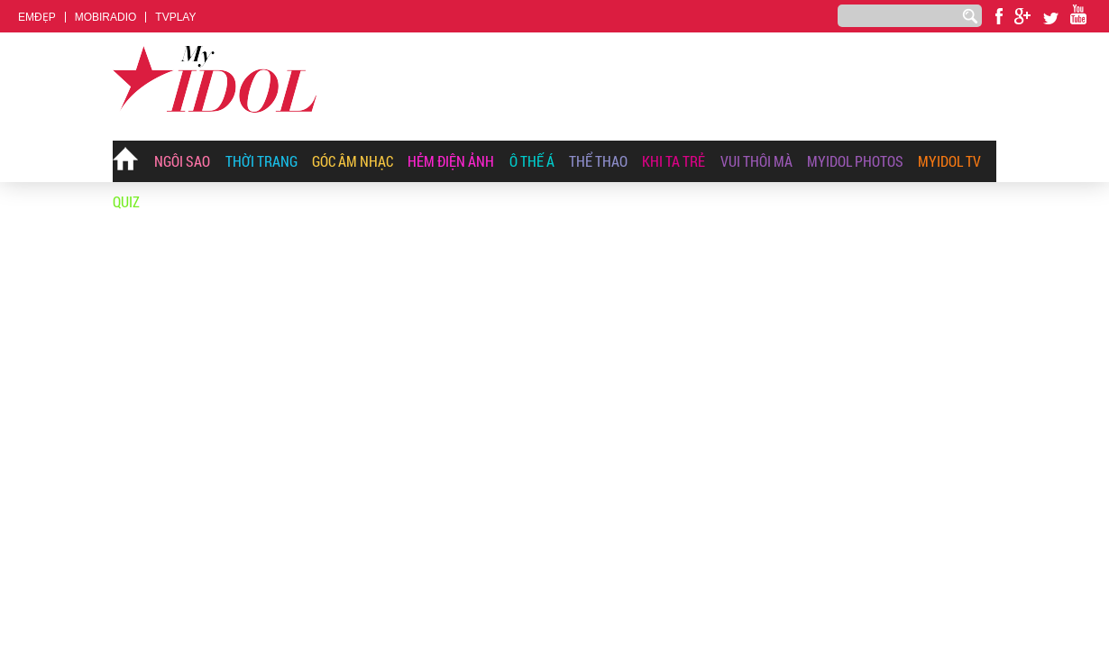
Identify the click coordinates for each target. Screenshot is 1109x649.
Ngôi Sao (182, 160)
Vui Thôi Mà (756, 160)
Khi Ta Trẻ (673, 160)
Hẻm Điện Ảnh (451, 160)
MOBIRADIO (106, 17)
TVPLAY (175, 17)
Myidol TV (949, 160)
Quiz (126, 201)
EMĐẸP (37, 17)
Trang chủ (126, 162)
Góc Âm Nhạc (352, 160)
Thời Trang (261, 160)
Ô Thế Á (531, 160)
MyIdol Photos (855, 160)
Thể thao (598, 160)
